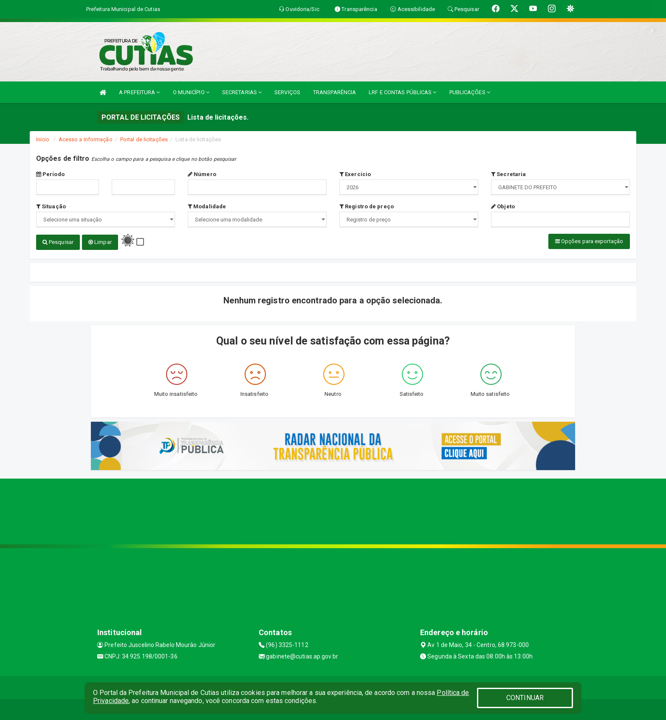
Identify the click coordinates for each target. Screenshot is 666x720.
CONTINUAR (525, 698)
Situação (51, 206)
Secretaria (508, 174)
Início (43, 139)
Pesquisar (57, 242)
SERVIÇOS (287, 92)
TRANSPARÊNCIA (334, 92)
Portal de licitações (144, 139)
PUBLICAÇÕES (469, 92)
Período (50, 174)
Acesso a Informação (86, 139)
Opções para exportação (589, 241)
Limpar (100, 242)
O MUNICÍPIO (191, 92)
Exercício (355, 174)
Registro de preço (366, 206)
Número (202, 174)
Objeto (503, 206)
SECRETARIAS (242, 92)
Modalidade (207, 206)
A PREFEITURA (139, 92)
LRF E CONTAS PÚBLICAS (402, 92)
